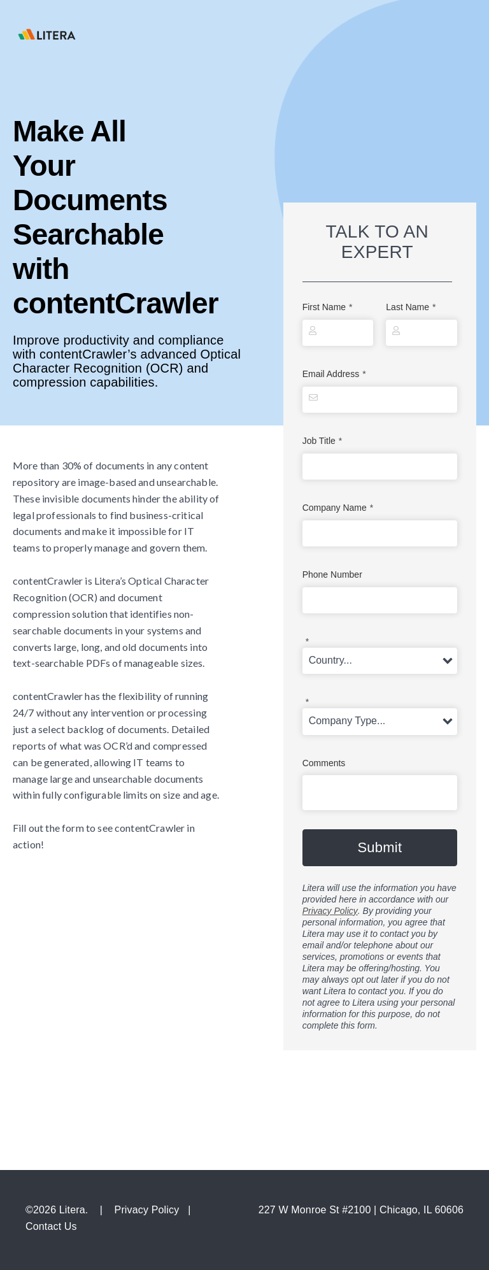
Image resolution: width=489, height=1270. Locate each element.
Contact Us (51, 1226)
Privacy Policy (330, 911)
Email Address (334, 374)
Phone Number (332, 574)
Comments (324, 763)
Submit (379, 847)
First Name (327, 307)
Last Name (411, 307)
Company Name (338, 508)
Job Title (322, 441)
